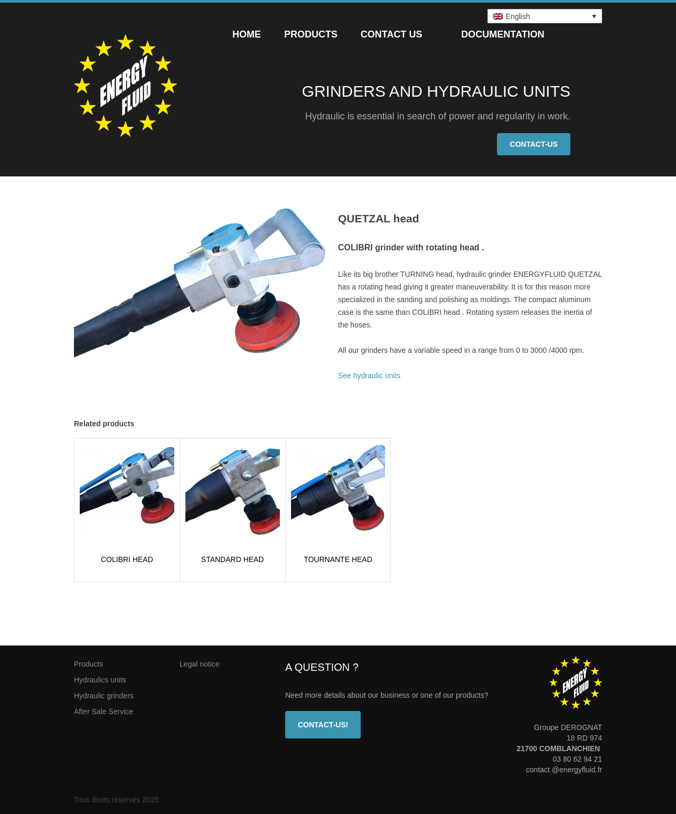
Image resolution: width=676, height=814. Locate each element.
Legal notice (200, 664)
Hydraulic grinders (104, 695)
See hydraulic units (369, 375)
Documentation (502, 34)
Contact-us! (323, 725)
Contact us (391, 34)
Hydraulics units (100, 680)
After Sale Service (103, 711)
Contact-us (534, 144)
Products (310, 34)
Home (246, 34)
